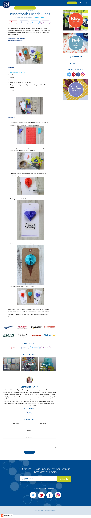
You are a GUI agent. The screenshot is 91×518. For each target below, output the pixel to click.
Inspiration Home (25, 8)
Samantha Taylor (39, 17)
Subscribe (70, 2)
